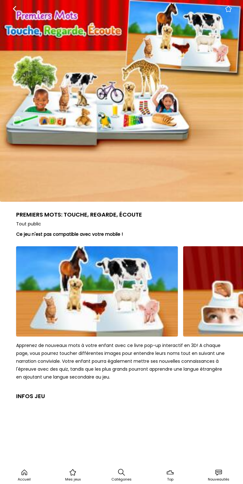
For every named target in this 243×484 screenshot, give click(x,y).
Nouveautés (218, 475)
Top (170, 475)
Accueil (24, 475)
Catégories (121, 475)
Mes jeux (73, 475)
